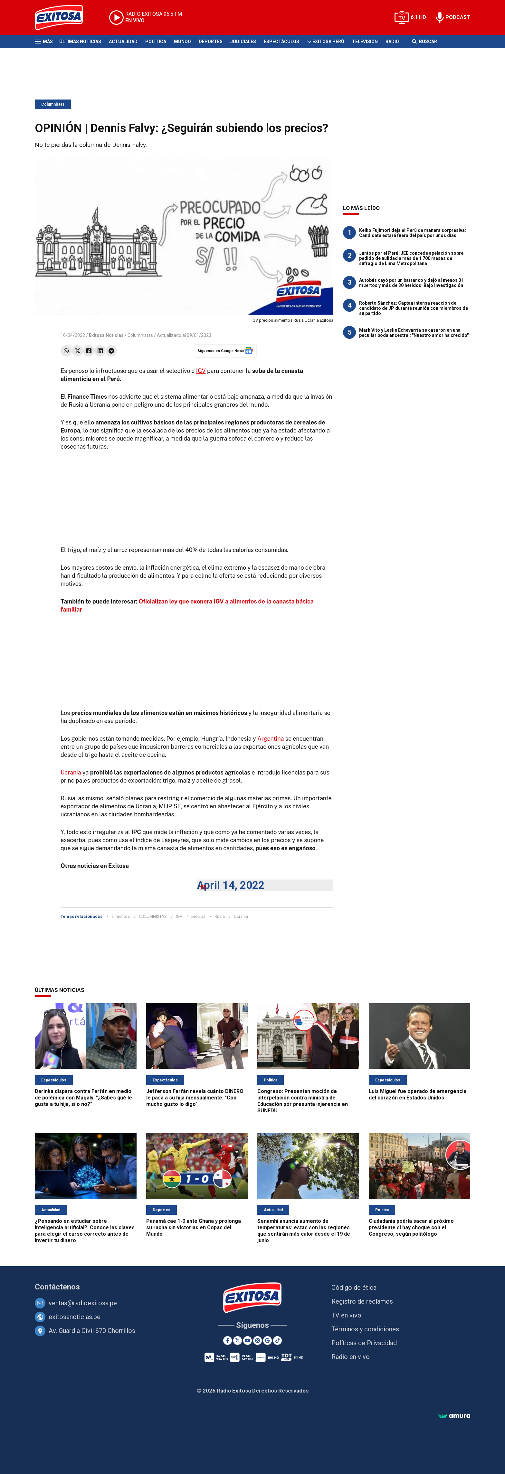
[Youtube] (247, 1340)
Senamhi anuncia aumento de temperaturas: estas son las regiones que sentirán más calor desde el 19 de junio (303, 1230)
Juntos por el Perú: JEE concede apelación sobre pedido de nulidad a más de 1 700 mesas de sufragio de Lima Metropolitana (411, 258)
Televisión (365, 41)
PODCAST (457, 17)
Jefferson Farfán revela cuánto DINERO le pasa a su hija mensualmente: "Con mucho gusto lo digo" (194, 1097)
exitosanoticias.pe (74, 1317)
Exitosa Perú (328, 41)
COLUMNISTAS (153, 916)
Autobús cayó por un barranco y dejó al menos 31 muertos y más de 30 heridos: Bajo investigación (411, 283)
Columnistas (52, 104)
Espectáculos (281, 41)
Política (155, 41)
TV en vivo (346, 1315)
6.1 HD (418, 17)
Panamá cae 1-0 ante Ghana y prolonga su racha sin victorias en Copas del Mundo (193, 1227)
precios (198, 916)
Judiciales (243, 41)
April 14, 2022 (230, 885)
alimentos (120, 916)
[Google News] (267, 1340)
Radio (392, 41)
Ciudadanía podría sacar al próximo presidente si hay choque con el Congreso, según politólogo (411, 1227)
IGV (201, 370)
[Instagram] (257, 1340)
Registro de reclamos (362, 1301)
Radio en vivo (350, 1357)
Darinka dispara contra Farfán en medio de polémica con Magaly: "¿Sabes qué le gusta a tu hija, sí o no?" (83, 1097)
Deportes (211, 41)
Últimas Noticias (80, 41)
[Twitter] (237, 1340)
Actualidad (123, 41)
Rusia (219, 916)
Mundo (182, 41)
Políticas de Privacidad (364, 1343)
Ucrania (71, 772)
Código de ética (353, 1287)
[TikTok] (277, 1340)
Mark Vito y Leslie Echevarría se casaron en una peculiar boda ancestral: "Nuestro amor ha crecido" (414, 333)
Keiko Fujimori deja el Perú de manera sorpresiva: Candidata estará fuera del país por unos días (412, 233)
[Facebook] (227, 1340)
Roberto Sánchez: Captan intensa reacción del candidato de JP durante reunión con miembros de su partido (413, 308)
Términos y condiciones (365, 1329)
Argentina (270, 738)
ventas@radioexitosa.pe (83, 1303)
